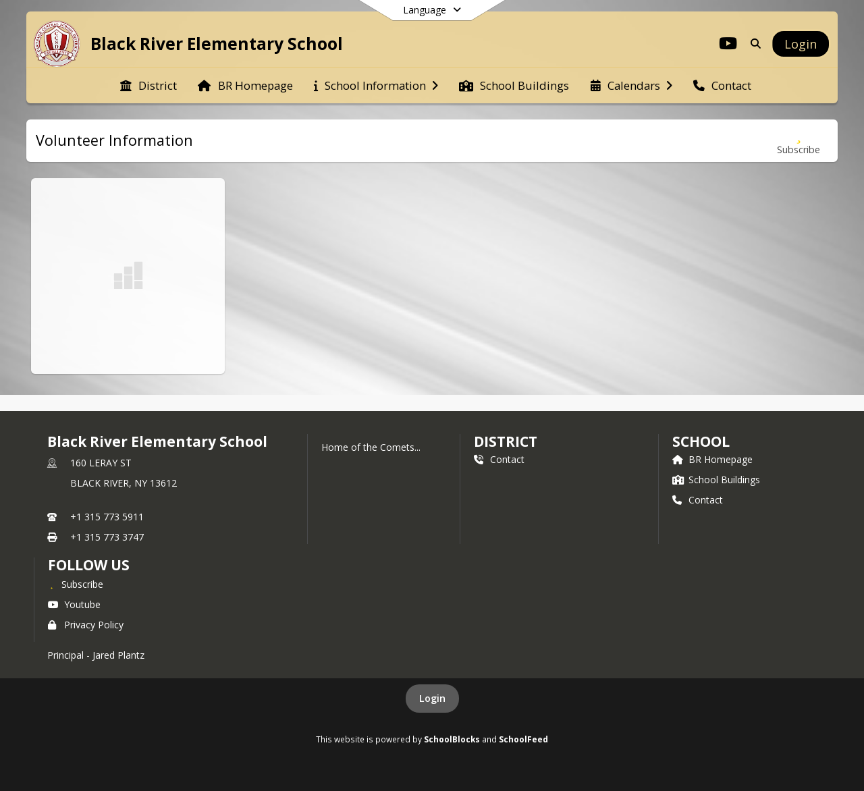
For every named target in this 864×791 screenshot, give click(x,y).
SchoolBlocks (452, 739)
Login (432, 698)
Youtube (74, 604)
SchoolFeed (523, 739)
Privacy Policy (86, 624)
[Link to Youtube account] (728, 45)
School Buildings (716, 479)
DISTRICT (505, 441)
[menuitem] (148, 85)
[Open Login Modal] (800, 44)
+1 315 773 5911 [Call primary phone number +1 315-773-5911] (107, 516)
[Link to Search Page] (753, 43)
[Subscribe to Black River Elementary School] (75, 583)
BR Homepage (712, 459)
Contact (499, 459)
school (701, 441)
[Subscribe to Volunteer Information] (798, 140)
